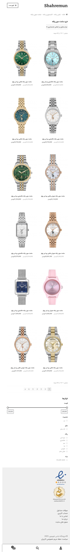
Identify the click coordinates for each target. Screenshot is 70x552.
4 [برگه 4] (34, 389)
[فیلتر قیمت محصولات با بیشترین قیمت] (8, 411)
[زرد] (64, 446)
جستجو (35, 548)
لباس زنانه (55, 14)
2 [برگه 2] (42, 389)
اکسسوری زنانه (45, 14)
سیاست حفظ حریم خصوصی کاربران (52, 539)
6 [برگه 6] (26, 389)
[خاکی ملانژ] (64, 451)
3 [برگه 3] (38, 389)
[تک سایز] (64, 429)
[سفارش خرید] (54, 27)
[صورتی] (64, 449)
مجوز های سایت (59, 522)
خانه (61, 14)
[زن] (64, 420)
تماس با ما (61, 516)
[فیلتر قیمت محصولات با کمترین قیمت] (62, 411)
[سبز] (64, 443)
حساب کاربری (60, 513)
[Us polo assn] (64, 460)
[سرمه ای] (64, 438)
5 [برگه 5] (30, 389)
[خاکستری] (64, 440)
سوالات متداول (60, 510)
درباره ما (62, 519)
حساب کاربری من (58, 548)
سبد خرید (16, 546)
